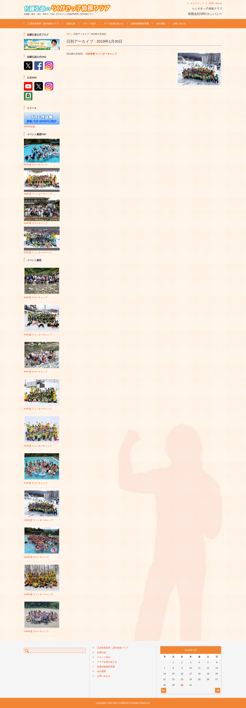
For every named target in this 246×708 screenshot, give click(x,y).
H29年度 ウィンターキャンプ (38, 594)
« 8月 (163, 688)
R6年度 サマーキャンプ (42, 221)
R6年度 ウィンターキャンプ (42, 192)
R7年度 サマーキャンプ (42, 163)
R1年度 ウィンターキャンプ (38, 446)
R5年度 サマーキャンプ (35, 297)
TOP (68, 34)
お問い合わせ (179, 23)
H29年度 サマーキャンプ (36, 631)
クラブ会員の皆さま (114, 23)
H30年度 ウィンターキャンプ (101, 53)
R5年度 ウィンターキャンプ (42, 251)
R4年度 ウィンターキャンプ (38, 334)
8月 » (217, 688)
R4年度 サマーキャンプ (35, 371)
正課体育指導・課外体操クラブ (43, 23)
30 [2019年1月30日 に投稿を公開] (182, 685)
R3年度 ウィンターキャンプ (38, 409)
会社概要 (160, 23)
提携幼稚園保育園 (140, 23)
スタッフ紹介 (89, 23)
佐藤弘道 (70, 23)
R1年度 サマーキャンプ (35, 483)
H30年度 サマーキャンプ (36, 557)
